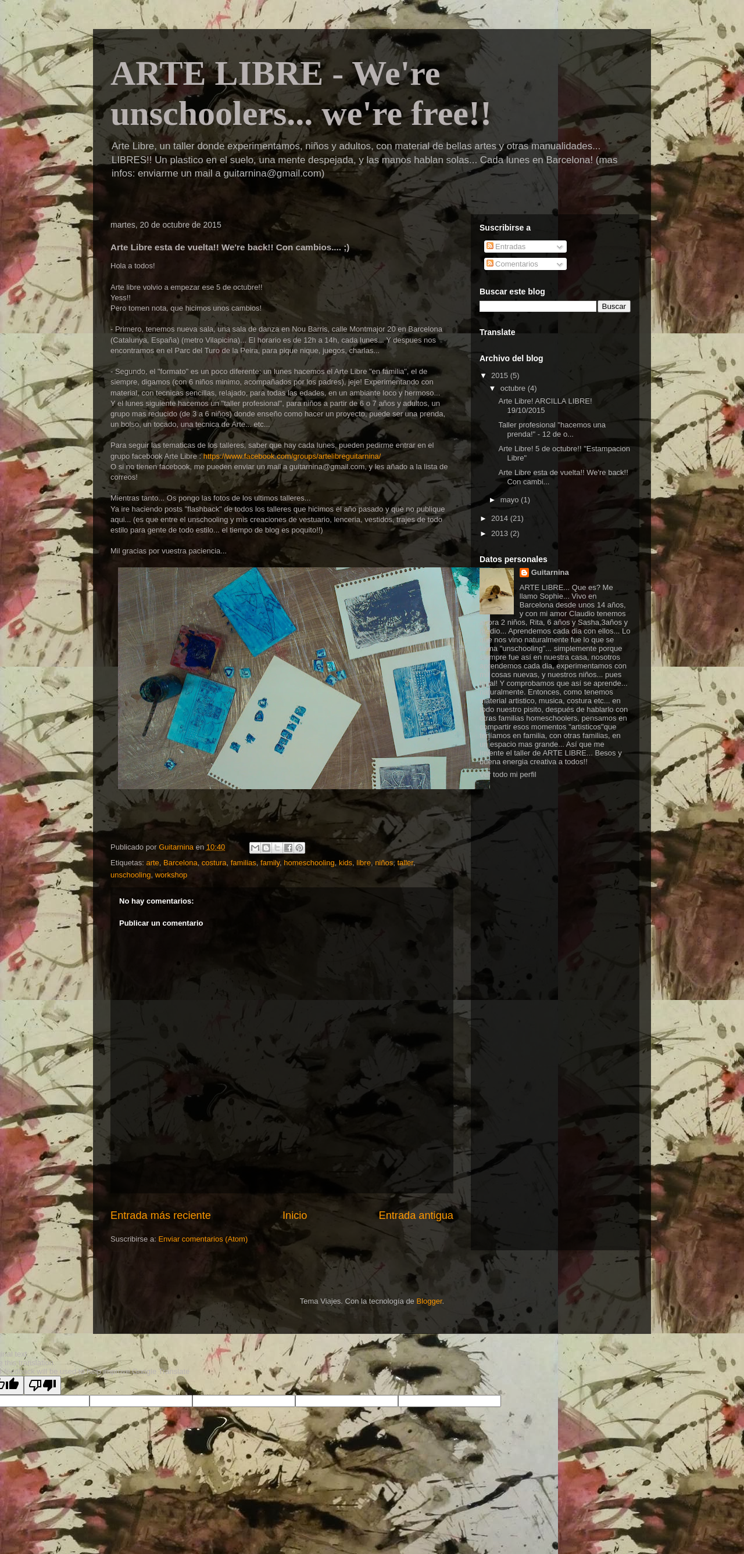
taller (405, 862)
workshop (171, 874)
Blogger (429, 1301)
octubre (514, 388)
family (270, 862)
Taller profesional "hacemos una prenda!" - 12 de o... (552, 429)
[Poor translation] (42, 1385)
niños (384, 862)
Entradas (506, 246)
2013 (500, 533)
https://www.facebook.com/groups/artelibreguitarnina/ (292, 456)
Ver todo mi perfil (508, 774)
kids (345, 862)
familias (243, 862)
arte (152, 862)
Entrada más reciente (160, 1215)
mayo (510, 499)
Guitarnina (550, 572)
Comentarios (512, 264)
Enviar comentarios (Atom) (203, 1239)
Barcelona (180, 862)
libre (363, 862)
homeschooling (309, 862)
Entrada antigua (416, 1215)
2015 (500, 375)
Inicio (294, 1215)
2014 (500, 518)
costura (214, 862)
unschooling (130, 874)
